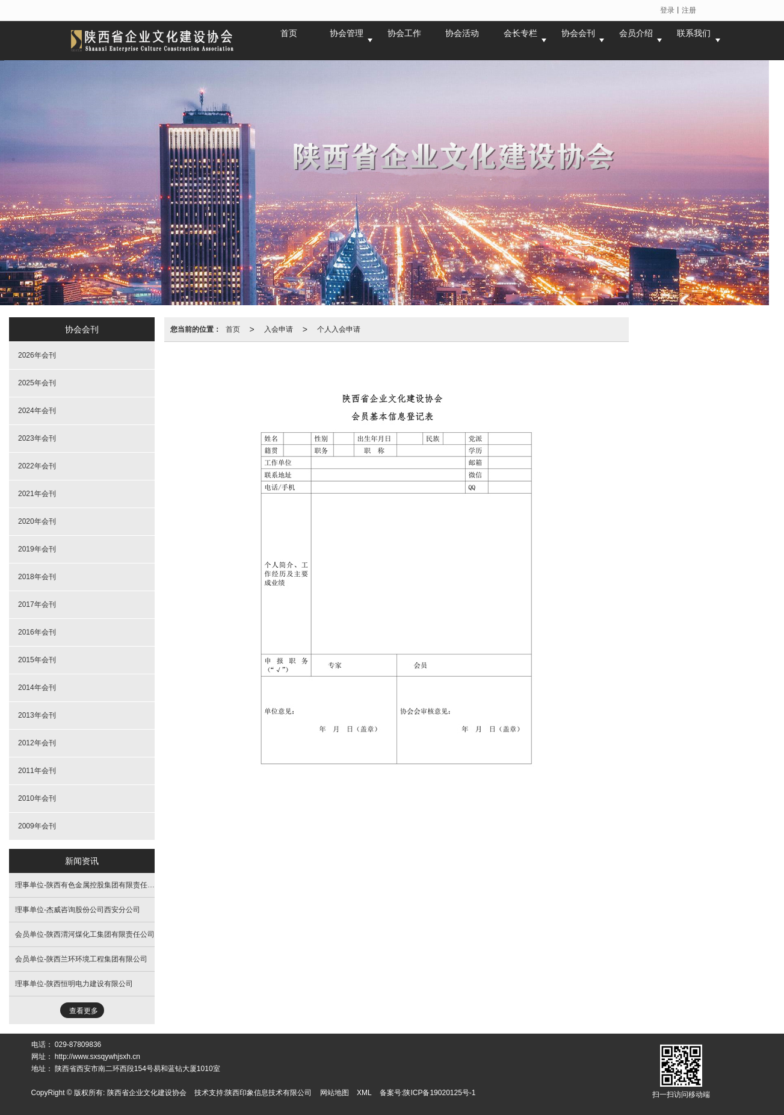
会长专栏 (520, 40)
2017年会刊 (37, 604)
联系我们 (694, 40)
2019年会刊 (37, 549)
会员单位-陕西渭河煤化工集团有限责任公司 (85, 934)
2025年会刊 (37, 383)
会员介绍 (636, 40)
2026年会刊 (37, 355)
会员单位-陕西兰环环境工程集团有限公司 (81, 959)
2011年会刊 (37, 770)
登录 (667, 10)
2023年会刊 (37, 438)
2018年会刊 (37, 577)
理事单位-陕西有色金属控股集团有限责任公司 (88, 885)
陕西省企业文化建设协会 (147, 1093)
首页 (233, 329)
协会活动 (462, 40)
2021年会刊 (37, 493)
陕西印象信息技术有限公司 (268, 1093)
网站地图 (334, 1093)
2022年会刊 (37, 466)
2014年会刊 (37, 687)
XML (364, 1093)
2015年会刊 (37, 660)
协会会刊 (578, 40)
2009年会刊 (37, 826)
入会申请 (278, 329)
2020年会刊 (37, 521)
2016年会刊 (37, 632)
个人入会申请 (338, 329)
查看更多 (83, 1011)
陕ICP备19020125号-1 (439, 1093)
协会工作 (404, 40)
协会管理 (346, 40)
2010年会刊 (37, 798)
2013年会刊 (37, 715)
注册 (689, 10)
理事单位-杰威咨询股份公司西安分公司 (77, 909)
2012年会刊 (37, 743)
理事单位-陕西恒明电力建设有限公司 (74, 984)
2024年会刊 (37, 410)
